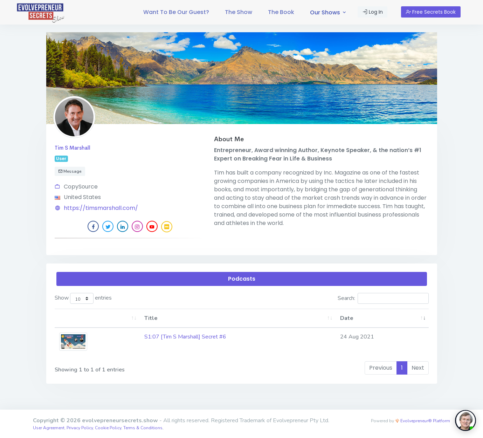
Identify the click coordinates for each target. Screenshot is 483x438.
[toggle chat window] (465, 420)
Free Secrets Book (431, 11)
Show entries (83, 298)
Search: (383, 298)
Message (69, 171)
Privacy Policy (80, 428)
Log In (373, 11)
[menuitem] (176, 12)
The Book (281, 12)
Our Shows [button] (328, 12)
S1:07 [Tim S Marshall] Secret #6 (185, 337)
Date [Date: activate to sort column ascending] (346, 318)
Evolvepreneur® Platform (422, 421)
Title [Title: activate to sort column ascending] (151, 318)
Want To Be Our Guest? (176, 12)
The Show (238, 12)
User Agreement (48, 428)
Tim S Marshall (72, 147)
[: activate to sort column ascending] (97, 318)
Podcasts (241, 279)
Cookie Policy (108, 428)
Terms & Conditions (143, 428)
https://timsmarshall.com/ (101, 208)
